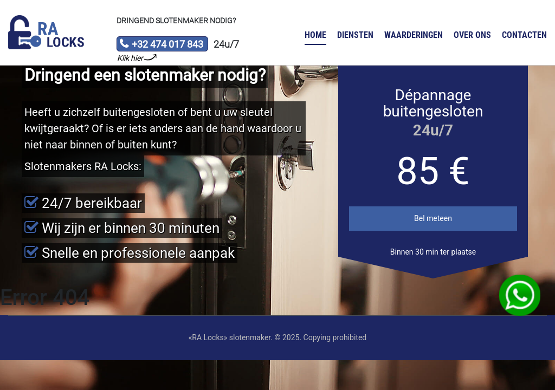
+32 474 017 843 (161, 44)
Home (315, 35)
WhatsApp (520, 295)
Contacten (524, 35)
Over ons (472, 35)
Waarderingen (413, 35)
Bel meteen (433, 218)
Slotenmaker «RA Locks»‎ (46, 32)
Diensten (355, 35)
